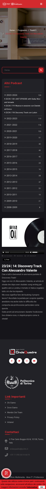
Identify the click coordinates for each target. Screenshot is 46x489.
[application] (23, 252)
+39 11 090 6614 (17, 455)
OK (41, 487)
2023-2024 (10, 95)
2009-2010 (10, 201)
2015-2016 (10, 163)
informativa (32, 487)
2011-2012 (10, 188)
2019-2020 (10, 137)
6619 (27, 455)
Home (12, 30)
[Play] (3, 252)
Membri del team (13, 412)
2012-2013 (10, 182)
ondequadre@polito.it (16, 448)
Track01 (33, 30)
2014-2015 (10, 169)
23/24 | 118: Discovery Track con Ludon (20, 113)
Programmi (22, 30)
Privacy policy (12, 417)
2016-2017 (10, 156)
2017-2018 (10, 150)
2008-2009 (10, 207)
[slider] (17, 252)
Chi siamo (10, 403)
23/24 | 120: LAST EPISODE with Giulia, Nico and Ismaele (22, 100)
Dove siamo (11, 407)
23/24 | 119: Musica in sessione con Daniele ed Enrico (22, 107)
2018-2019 (10, 144)
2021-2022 (10, 125)
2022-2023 (10, 118)
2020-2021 (10, 131)
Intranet (9, 422)
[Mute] (31, 252)
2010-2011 (10, 194)
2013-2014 (10, 175)
